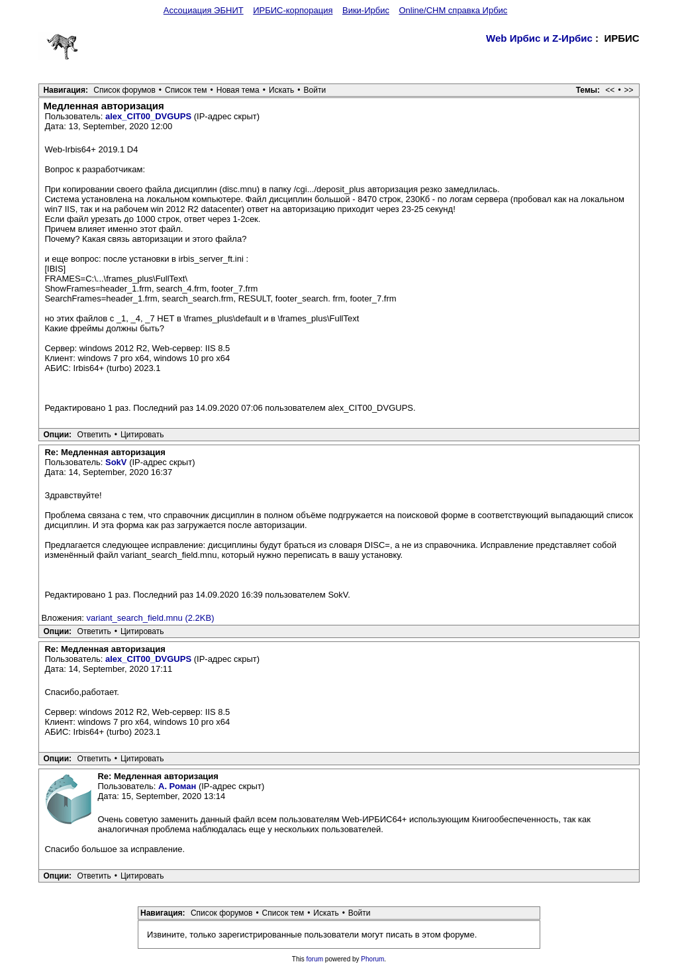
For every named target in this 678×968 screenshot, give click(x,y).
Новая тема (238, 90)
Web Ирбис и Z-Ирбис (539, 38)
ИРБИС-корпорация (292, 10)
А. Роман (177, 786)
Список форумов (124, 90)
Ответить (94, 434)
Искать (281, 90)
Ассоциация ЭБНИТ (204, 10)
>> (629, 90)
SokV (116, 462)
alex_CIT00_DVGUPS (148, 116)
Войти (315, 90)
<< (609, 90)
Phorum (372, 959)
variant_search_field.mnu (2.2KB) (151, 618)
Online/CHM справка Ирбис (453, 10)
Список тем (186, 90)
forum (315, 959)
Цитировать (142, 434)
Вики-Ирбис (365, 10)
